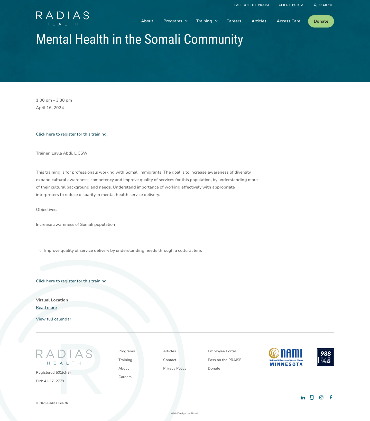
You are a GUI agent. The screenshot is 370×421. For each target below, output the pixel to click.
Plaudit (194, 413)
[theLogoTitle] (62, 18)
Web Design (178, 413)
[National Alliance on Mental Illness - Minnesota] (286, 357)
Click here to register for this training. (72, 134)
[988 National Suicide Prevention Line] (325, 357)
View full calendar (53, 319)
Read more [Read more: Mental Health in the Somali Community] (46, 308)
